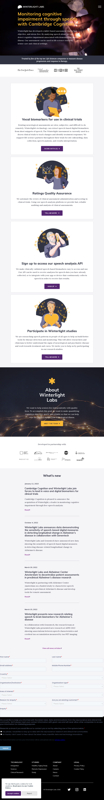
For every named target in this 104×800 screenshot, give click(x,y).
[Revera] (80, 459)
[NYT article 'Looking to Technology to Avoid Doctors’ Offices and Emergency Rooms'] (26, 72)
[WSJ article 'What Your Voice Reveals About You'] (78, 72)
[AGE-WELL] (38, 453)
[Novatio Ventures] (24, 459)
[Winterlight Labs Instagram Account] (76, 789)
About (55, 766)
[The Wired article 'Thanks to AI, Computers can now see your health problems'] (61, 72)
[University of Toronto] (80, 453)
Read (27, 510)
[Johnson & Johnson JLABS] (52, 453)
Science (14, 769)
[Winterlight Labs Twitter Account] (69, 789)
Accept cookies (13, 793)
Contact (56, 776)
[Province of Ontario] (66, 459)
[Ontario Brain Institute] (24, 453)
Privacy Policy (79, 766)
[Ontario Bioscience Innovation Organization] (38, 459)
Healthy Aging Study (39, 766)
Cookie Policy (79, 769)
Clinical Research (17, 772)
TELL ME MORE (51, 213)
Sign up (51, 286)
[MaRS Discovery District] (66, 453)
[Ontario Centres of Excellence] (52, 459)
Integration (15, 766)
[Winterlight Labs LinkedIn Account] (84, 789)
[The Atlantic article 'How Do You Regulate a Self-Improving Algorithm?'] (43, 72)
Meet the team (51, 423)
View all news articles (52, 648)
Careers (56, 769)
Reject (29, 793)
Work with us (51, 149)
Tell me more (51, 357)
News (55, 772)
